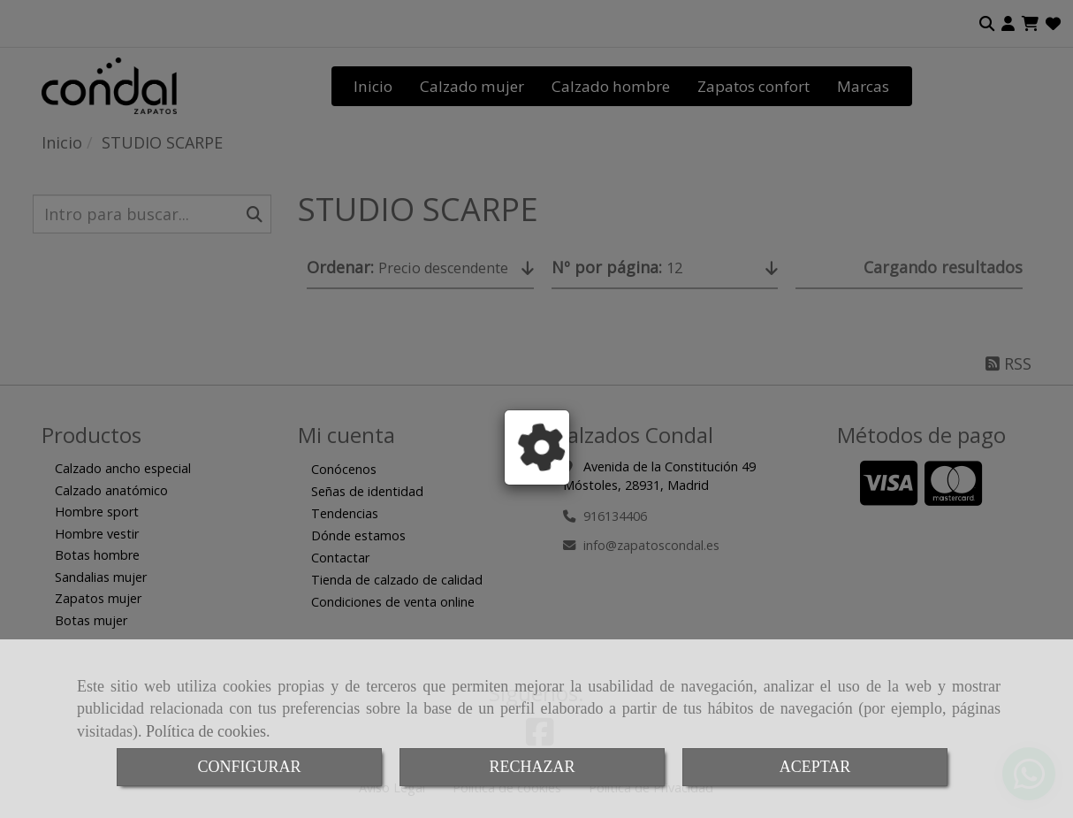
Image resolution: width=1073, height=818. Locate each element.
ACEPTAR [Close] (815, 767)
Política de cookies (206, 731)
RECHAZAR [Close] (532, 767)
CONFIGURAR (249, 767)
